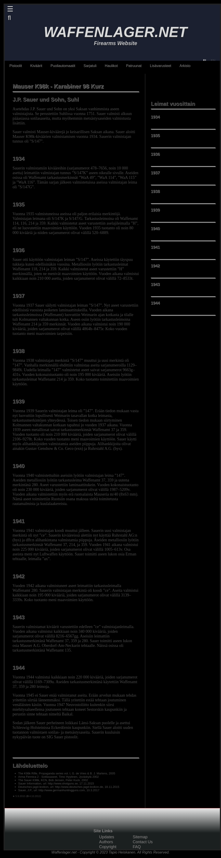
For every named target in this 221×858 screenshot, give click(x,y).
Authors (106, 842)
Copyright (107, 847)
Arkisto (185, 66)
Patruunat (133, 66)
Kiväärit (36, 66)
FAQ (137, 847)
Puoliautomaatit (62, 66)
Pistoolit (15, 66)
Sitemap (140, 837)
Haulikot (111, 66)
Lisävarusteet (160, 66)
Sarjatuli (90, 66)
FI (204, 60)
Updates (106, 837)
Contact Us (143, 842)
